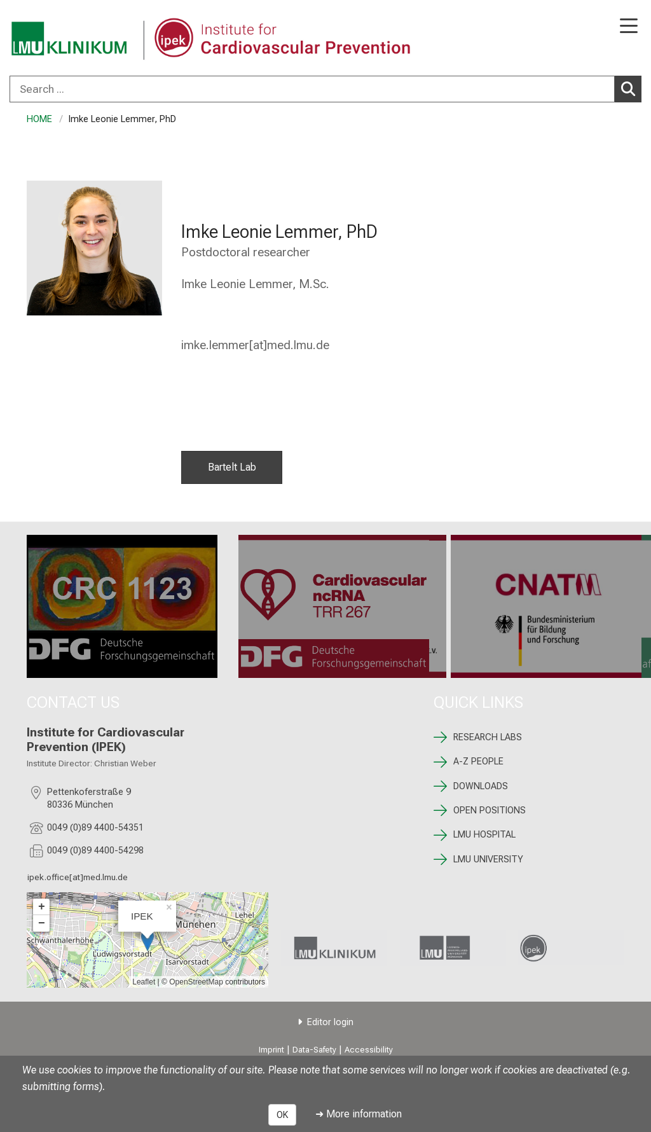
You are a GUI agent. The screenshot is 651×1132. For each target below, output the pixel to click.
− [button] (41, 923)
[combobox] (325, 89)
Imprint (271, 1049)
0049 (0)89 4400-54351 (95, 827)
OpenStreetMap (196, 981)
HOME (39, 119)
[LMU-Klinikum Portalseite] (54, 39)
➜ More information (358, 1114)
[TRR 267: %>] (333, 606)
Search (631, 88)
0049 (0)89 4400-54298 (95, 850)
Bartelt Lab (231, 467)
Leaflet (143, 981)
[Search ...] (312, 89)
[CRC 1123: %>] (122, 606)
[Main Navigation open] (628, 27)
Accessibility (369, 1049)
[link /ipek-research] (571, 947)
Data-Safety (314, 1049)
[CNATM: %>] (546, 606)
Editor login (330, 1022)
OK (282, 1115)
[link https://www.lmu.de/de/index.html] (453, 948)
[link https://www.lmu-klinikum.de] (334, 948)
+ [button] (41, 907)
